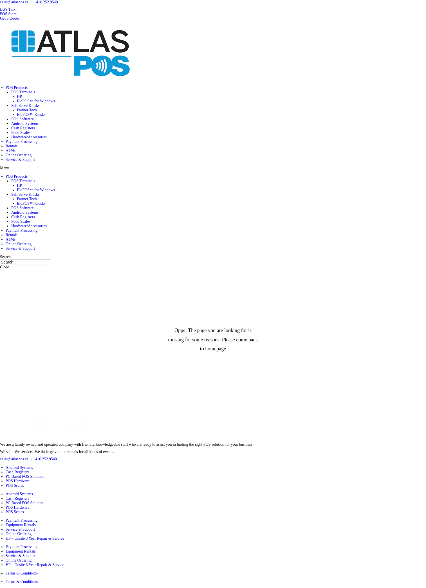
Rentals (11, 146)
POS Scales (15, 485)
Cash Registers (23, 128)
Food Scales (20, 132)
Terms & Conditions (22, 573)
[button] (9, 9)
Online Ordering (19, 155)
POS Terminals (23, 92)
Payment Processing (21, 141)
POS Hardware (17, 481)
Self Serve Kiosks (25, 105)
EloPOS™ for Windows (36, 101)
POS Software (22, 119)
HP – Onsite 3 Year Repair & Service (35, 538)
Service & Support (20, 159)
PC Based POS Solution (25, 476)
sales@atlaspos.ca (14, 2)
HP (19, 96)
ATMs (10, 150)
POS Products (17, 87)
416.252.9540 (47, 2)
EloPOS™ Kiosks (31, 114)
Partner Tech (27, 110)
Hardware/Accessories (29, 137)
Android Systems (25, 123)
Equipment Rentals (21, 525)
